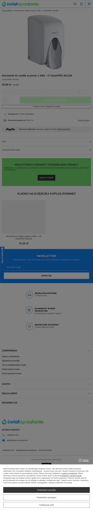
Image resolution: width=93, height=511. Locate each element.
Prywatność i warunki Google (71, 476)
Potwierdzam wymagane (46, 497)
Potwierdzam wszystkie (46, 490)
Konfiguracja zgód (46, 505)
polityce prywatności (69, 473)
